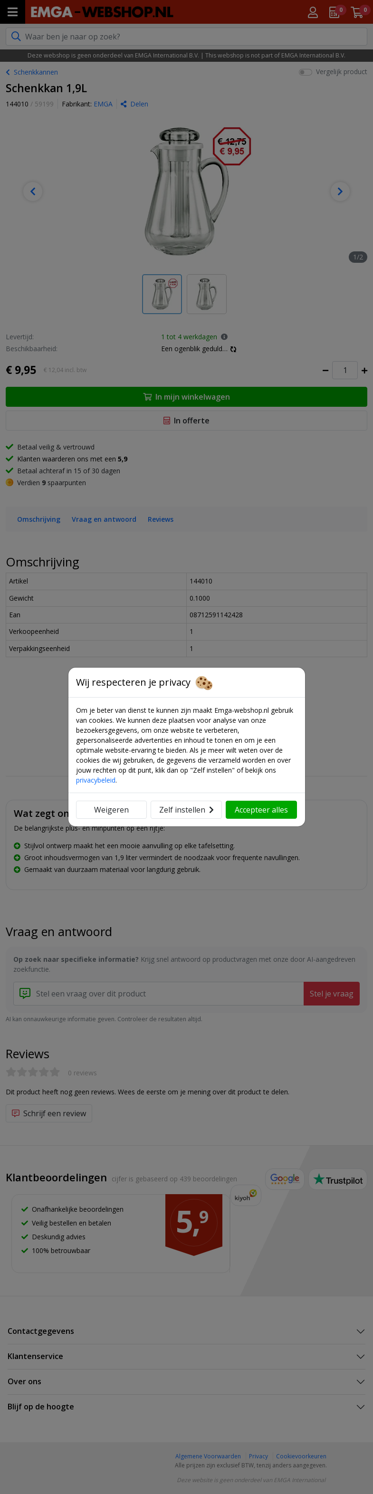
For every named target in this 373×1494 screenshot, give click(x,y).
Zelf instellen (186, 809)
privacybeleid (95, 780)
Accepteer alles (261, 809)
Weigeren (111, 809)
